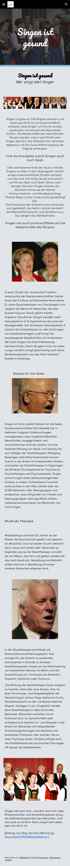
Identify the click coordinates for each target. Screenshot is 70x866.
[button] (3, 4)
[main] (35, 37)
